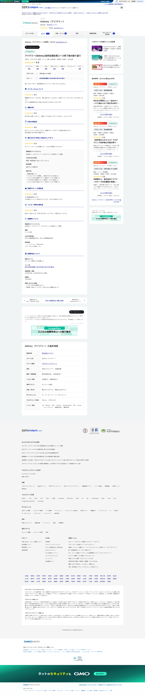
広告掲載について (26, 544)
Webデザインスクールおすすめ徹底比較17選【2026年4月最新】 (39, 449)
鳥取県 (109, 578)
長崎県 (79, 581)
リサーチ (77, 690)
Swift (77, 498)
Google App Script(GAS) (28, 501)
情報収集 (83, 690)
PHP (42, 498)
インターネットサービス (28, 690)
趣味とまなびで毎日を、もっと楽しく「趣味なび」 (82, 564)
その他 (110, 690)
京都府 (79, 578)
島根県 (114, 578)
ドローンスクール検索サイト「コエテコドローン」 (82, 544)
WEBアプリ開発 (26, 510)
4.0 (29, 68)
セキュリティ (37, 513)
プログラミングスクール (49, 364)
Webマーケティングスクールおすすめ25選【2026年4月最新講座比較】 (40, 453)
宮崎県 (96, 581)
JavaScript (61, 498)
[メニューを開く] (121, 8)
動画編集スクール (86, 486)
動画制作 (93, 510)
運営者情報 (25, 550)
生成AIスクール (42, 486)
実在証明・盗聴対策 (27, 651)
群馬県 (79, 576)
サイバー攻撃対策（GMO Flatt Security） (72, 651)
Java (30, 498)
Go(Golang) (95, 498)
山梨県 (38, 578)
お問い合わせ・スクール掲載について (31, 541)
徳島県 (44, 581)
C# (82, 498)
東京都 (96, 576)
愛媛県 (55, 581)
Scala (109, 498)
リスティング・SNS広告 (71, 510)
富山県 (114, 576)
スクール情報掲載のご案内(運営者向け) (113, 4)
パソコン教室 (98, 486)
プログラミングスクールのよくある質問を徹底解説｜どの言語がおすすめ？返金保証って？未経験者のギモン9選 (51, 463)
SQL (87, 498)
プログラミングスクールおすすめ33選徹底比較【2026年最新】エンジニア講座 (42, 446)
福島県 (61, 576)
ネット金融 (89, 690)
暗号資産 (96, 690)
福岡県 (67, 581)
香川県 (50, 581)
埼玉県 (84, 576)
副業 (54, 523)
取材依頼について (26, 547)
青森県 (32, 576)
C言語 (53, 498)
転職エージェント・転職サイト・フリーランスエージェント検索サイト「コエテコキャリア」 (93, 547)
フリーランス (46, 523)
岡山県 (26, 581)
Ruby (36, 498)
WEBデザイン (84, 510)
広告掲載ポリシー (50, 561)
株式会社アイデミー (52, 25)
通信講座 (107, 486)
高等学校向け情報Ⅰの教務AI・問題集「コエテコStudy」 (83, 561)
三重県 (67, 578)
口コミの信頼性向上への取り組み (54, 547)
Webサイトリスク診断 (69, 649)
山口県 (38, 581)
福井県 (32, 578)
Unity (47, 498)
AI (110, 510)
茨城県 (67, 576)
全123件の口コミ (58, 28)
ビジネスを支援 (52, 690)
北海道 (26, 576)
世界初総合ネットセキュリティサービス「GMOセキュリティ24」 (37, 649)
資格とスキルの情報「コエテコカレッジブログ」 (81, 558)
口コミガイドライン (50, 550)
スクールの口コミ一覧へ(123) (54, 300)
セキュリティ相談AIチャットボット (84, 649)
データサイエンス (26, 513)
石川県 (26, 578)
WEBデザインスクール (55, 486)
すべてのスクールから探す (29, 474)
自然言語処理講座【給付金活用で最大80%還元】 (52, 78)
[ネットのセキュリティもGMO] (14, 1)
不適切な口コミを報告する (77, 323)
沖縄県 (109, 581)
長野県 (44, 578)
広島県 (32, 581)
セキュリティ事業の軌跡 (96, 651)
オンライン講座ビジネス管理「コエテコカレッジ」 (82, 555)
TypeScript (41, 501)
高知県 (61, 581)
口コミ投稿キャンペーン (51, 553)
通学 (47, 532)
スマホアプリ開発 (38, 510)
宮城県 (44, 576)
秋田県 (50, 576)
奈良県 (96, 578)
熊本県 (84, 581)
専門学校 (24, 489)
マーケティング (103, 510)
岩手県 (38, 576)
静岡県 (55, 578)
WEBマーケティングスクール (71, 486)
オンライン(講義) (26, 532)
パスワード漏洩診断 (58, 649)
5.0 (54, 68)
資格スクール (116, 486)
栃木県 (73, 576)
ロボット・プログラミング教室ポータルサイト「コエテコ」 (84, 541)
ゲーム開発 (49, 510)
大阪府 (84, 578)
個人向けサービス (103, 690)
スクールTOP (29, 33)
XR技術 (116, 510)
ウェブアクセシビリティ (51, 555)
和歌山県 (102, 578)
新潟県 (109, 576)
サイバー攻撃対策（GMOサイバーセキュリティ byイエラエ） (47, 651)
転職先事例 (93, 33)
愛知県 (61, 578)
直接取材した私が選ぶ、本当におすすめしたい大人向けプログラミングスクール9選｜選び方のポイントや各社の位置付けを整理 (55, 460)
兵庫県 (90, 578)
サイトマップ (48, 558)
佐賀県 (73, 581)
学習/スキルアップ (27, 523)
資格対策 (56, 513)
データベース (58, 510)
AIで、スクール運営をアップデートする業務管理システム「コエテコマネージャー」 (90, 553)
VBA (115, 498)
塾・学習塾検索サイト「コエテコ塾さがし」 (80, 550)
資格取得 (61, 523)
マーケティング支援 (69, 690)
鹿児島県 (102, 581)
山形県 (55, 576)
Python (24, 498)
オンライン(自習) (38, 532)
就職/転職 (37, 523)
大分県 (90, 581)
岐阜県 (50, 578)
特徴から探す (25, 476)
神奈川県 (102, 576)
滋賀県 (73, 578)
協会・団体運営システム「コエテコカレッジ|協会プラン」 (84, 567)
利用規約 (47, 541)
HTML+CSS (70, 498)
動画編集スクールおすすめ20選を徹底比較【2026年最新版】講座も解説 (40, 456)
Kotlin (102, 498)
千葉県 (90, 576)
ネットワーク (47, 513)
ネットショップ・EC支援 (41, 690)
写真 (77, 33)
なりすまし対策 (86, 651)
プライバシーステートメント (52, 544)
